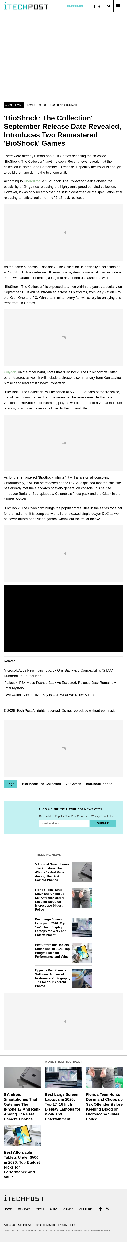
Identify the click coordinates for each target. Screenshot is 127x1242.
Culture (85, 1209)
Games (31, 105)
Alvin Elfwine (13, 105)
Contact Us (24, 1224)
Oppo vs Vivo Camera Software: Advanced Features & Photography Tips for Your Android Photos (52, 978)
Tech (40, 1209)
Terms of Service (45, 1224)
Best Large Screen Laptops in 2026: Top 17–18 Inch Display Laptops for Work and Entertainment (50, 927)
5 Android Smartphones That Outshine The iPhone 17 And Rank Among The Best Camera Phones (52, 872)
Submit (102, 823)
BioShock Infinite (99, 784)
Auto (53, 1209)
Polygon (10, 372)
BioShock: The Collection (41, 784)
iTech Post (24, 710)
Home (8, 1209)
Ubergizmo (32, 181)
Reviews (24, 1209)
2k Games (73, 784)
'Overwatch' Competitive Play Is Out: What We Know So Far (49, 695)
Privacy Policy (66, 1224)
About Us (9, 1224)
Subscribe (75, 6)
